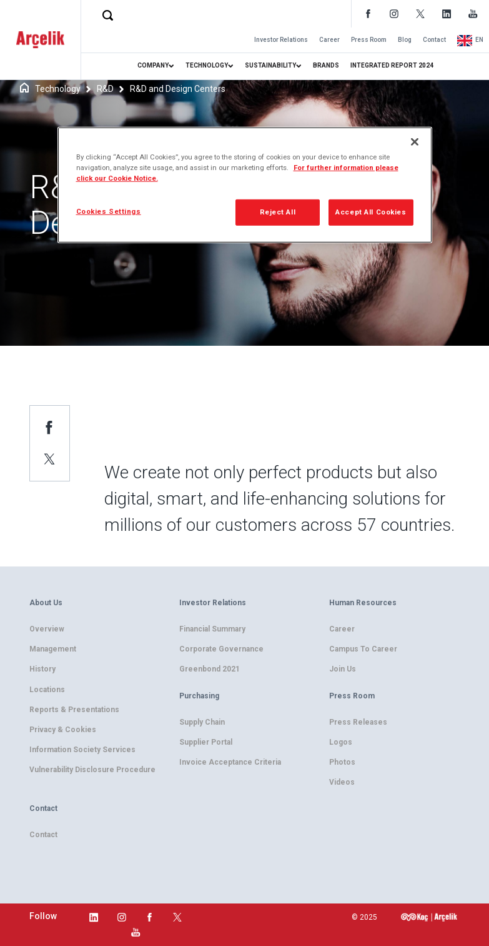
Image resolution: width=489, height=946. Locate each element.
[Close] (414, 142)
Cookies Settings (108, 211)
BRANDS (326, 65)
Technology (58, 89)
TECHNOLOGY (209, 65)
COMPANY (155, 65)
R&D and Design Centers (177, 89)
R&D (105, 89)
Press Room (369, 39)
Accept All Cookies (370, 212)
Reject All (278, 212)
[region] (244, 185)
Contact (434, 39)
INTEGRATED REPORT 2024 (391, 65)
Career (329, 39)
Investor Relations (281, 39)
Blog (405, 39)
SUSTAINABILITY (273, 65)
